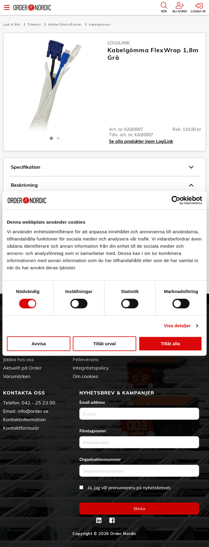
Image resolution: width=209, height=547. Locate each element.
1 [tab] (51, 138)
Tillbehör (34, 24)
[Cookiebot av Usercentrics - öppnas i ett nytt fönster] (176, 200)
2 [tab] (58, 138)
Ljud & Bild (12, 24)
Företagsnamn (94, 430)
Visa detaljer (177, 325)
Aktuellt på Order (22, 368)
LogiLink (118, 43)
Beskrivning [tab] (102, 185)
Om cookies (85, 376)
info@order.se (33, 411)
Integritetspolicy (91, 368)
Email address (93, 402)
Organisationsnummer (101, 459)
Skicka (139, 508)
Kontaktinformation (24, 419)
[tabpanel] (55, 86)
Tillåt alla (170, 343)
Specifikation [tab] (102, 167)
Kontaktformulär (21, 428)
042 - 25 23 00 (38, 403)
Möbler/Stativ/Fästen (65, 24)
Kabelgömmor (100, 24)
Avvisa (38, 343)
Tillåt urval (104, 343)
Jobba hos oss (18, 359)
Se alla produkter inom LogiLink (141, 141)
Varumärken (16, 376)
